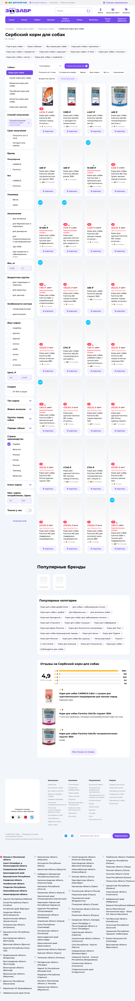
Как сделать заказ (55, 788)
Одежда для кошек (117, 791)
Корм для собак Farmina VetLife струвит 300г (85, 713)
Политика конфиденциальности (57, 804)
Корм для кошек (116, 788)
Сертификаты (53, 818)
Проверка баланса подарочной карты (97, 796)
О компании (73, 785)
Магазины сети (95, 819)
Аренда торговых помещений (75, 804)
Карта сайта (53, 825)
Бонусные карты (96, 785)
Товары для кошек (117, 785)
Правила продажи (55, 799)
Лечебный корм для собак (19, 92)
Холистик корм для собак (18, 100)
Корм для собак (46, 29)
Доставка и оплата (55, 791)
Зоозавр (9, 29)
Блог (91, 816)
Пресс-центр (73, 796)
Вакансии (72, 813)
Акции (91, 804)
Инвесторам (73, 793)
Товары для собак (24, 29)
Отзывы (92, 813)
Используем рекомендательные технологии (24, 839)
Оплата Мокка (95, 800)
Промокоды (94, 807)
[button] (50, 66)
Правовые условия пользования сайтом (21, 835)
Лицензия (52, 785)
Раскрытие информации (73, 789)
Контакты (72, 816)
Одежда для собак (117, 800)
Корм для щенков (18, 107)
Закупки (71, 799)
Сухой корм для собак (20, 78)
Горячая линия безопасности (74, 809)
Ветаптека (113, 804)
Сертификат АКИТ (55, 815)
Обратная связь (54, 822)
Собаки (11, 67)
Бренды (92, 810)
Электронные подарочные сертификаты (94, 790)
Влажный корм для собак (18, 84)
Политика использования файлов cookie (54, 810)
